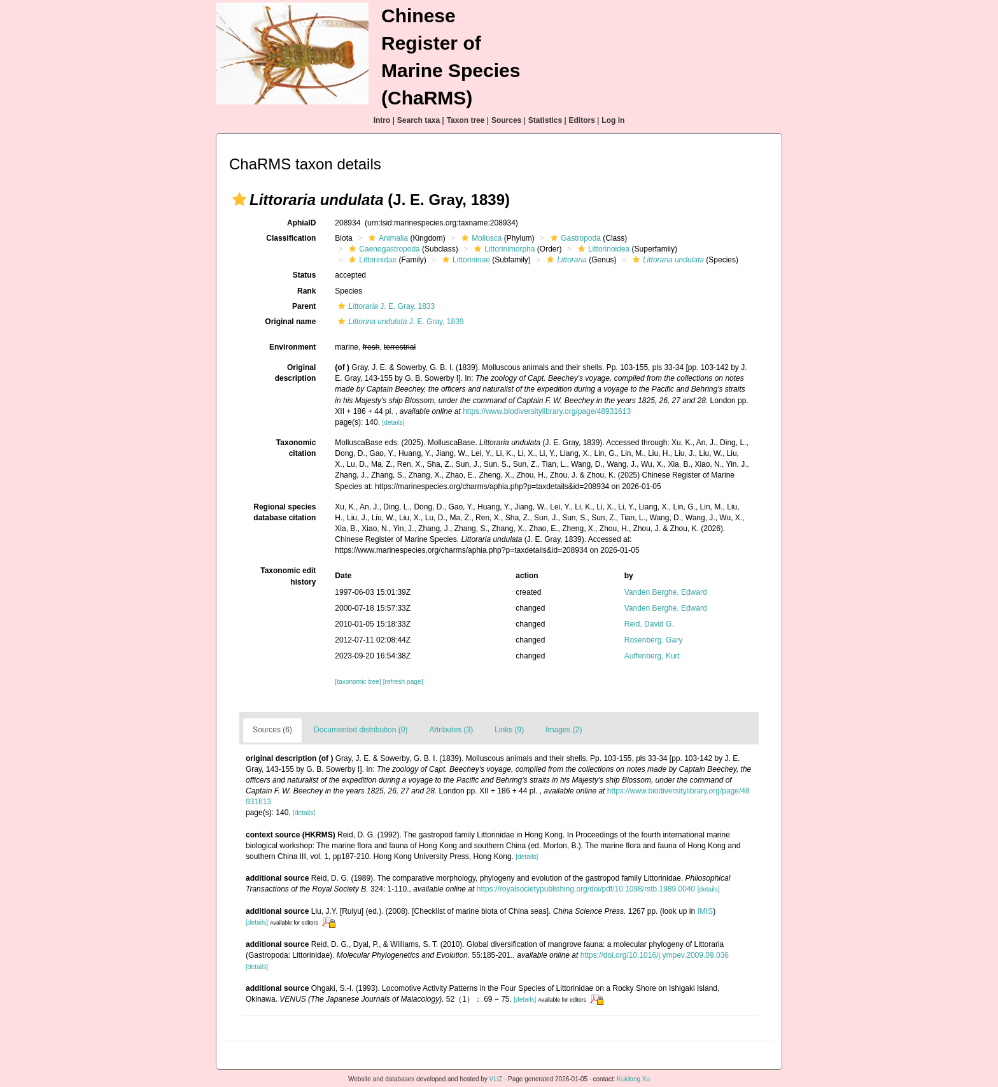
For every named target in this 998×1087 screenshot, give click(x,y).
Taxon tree (466, 120)
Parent (304, 306)
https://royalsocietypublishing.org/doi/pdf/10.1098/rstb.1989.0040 (586, 889)
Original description (295, 373)
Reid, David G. (649, 624)
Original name (290, 321)
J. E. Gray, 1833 (385, 306)
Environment (292, 347)
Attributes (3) (451, 729)
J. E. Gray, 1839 (399, 321)
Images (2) (563, 729)
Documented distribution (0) (360, 729)
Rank (306, 291)
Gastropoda (574, 238)
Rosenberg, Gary (653, 640)
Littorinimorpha (503, 249)
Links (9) (509, 729)
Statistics (545, 120)
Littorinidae (371, 259)
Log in (612, 120)
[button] (239, 199)
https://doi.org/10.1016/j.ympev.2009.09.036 (654, 955)
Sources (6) (272, 729)
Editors (582, 120)
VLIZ (496, 1079)
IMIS (705, 911)
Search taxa (418, 120)
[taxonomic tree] (358, 681)
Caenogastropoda (382, 249)
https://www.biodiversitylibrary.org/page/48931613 (547, 411)
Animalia (386, 238)
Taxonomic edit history (288, 576)
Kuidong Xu (633, 1079)
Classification (291, 238)
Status (304, 275)
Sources (506, 120)
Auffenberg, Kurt (652, 655)
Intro (382, 120)
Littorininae (464, 259)
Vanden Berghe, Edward (665, 592)
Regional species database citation (284, 512)
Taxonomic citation (296, 448)
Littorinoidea (602, 249)
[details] (393, 422)
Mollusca (480, 238)
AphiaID (301, 222)
